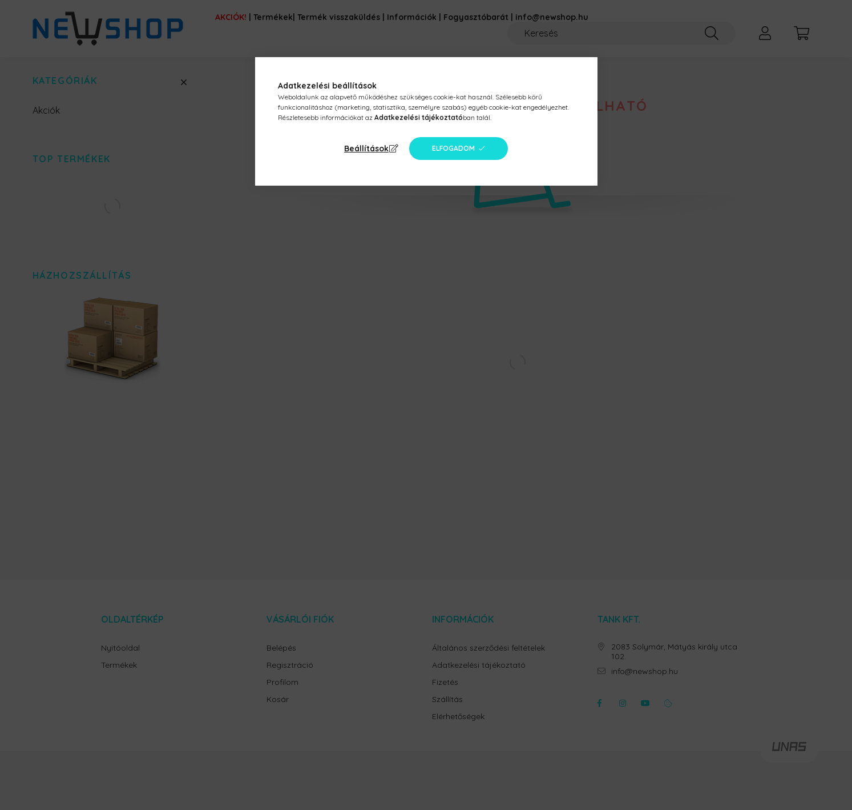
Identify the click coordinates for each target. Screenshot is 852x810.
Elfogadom (453, 148)
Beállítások (366, 148)
